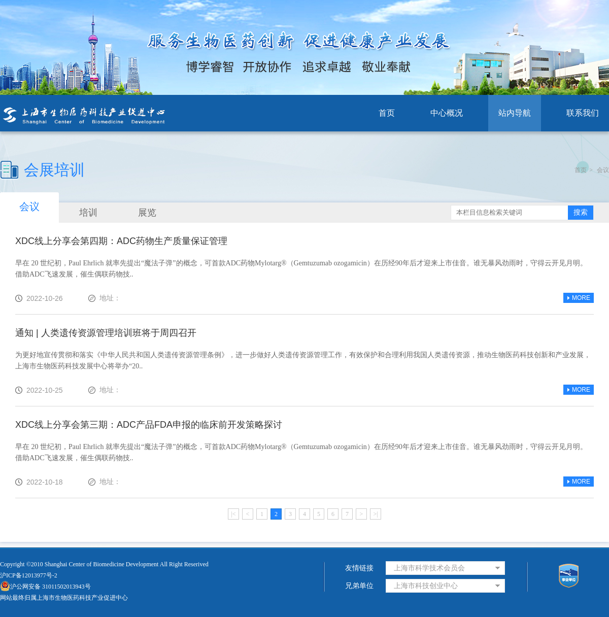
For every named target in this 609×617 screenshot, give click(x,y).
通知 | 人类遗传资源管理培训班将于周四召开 (105, 333)
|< (233, 514)
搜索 (580, 212)
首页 (387, 113)
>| (375, 514)
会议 (603, 170)
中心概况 (446, 113)
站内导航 (514, 113)
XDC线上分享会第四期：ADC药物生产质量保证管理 (121, 241)
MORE (578, 297)
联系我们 (582, 113)
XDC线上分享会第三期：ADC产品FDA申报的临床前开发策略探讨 (148, 425)
